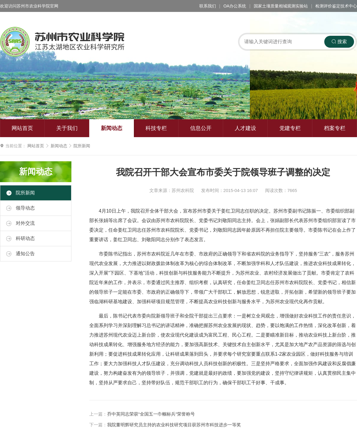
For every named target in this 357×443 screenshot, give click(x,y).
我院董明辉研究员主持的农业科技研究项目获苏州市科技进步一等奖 (174, 424)
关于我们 (67, 128)
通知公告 (20, 253)
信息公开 (201, 128)
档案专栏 (334, 128)
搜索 (339, 41)
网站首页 (22, 128)
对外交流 (20, 223)
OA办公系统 (234, 6)
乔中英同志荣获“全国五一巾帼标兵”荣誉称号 (151, 414)
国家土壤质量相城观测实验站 (281, 6)
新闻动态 (111, 128)
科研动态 (20, 238)
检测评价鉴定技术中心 (336, 6)
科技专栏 (156, 128)
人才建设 (245, 128)
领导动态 (20, 208)
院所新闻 (81, 145)
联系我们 (207, 6)
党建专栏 (290, 128)
